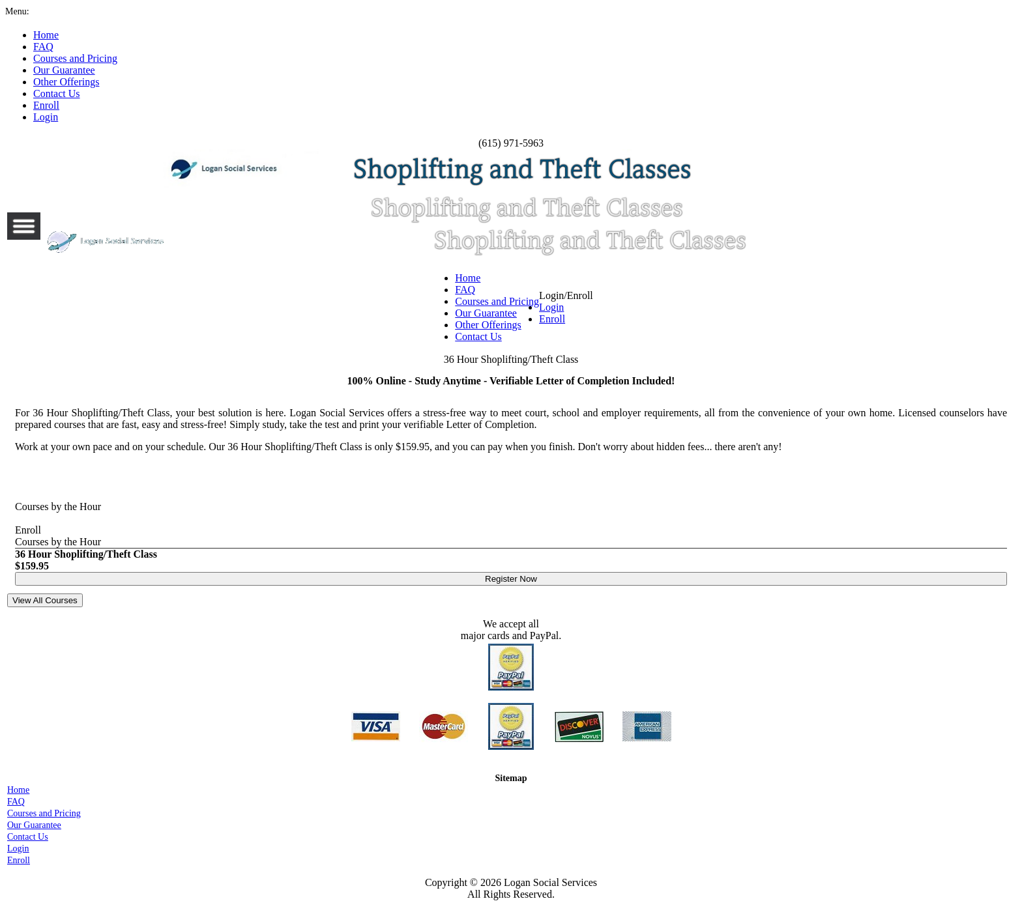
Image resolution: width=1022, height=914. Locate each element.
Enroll (552, 318)
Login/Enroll (566, 307)
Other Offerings (488, 324)
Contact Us (478, 336)
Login (551, 307)
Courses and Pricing (497, 301)
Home (467, 277)
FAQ (465, 289)
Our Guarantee (486, 313)
